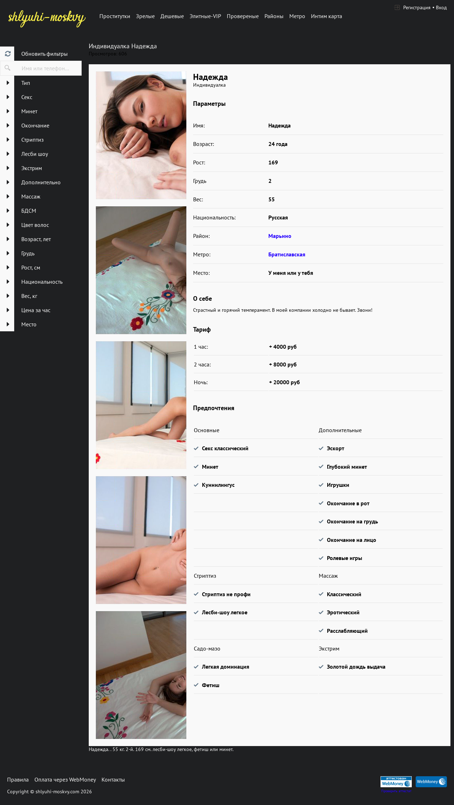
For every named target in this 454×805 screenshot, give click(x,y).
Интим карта (326, 16)
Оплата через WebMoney (65, 779)
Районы (274, 16)
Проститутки (114, 16)
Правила (18, 779)
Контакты (113, 779)
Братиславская (286, 254)
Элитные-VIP (205, 16)
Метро (297, 16)
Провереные (243, 16)
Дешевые (172, 16)
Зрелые (145, 16)
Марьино (279, 235)
